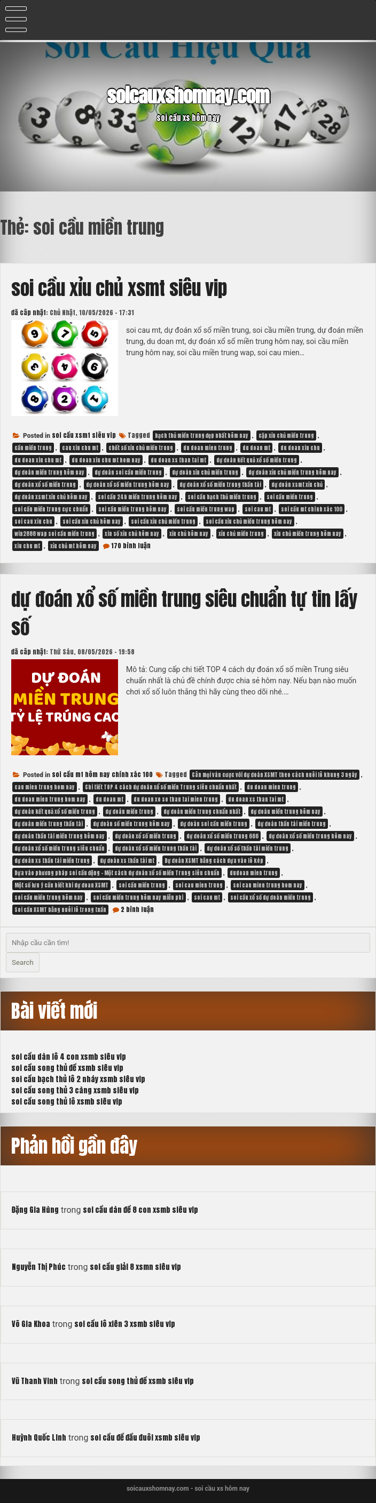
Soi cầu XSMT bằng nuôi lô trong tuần (60, 910)
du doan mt (256, 448)
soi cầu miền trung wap (205, 509)
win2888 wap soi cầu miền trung (54, 534)
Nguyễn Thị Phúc (39, 1267)
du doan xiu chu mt (37, 460)
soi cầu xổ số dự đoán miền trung (270, 897)
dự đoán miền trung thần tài (48, 824)
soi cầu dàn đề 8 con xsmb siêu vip (140, 1210)
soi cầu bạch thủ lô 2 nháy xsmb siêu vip (78, 1079)
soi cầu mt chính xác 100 (311, 509)
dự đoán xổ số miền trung (45, 485)
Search (23, 962)
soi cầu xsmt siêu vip (84, 435)
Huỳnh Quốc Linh (39, 1437)
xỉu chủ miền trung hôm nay (307, 534)
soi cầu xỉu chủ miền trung (163, 521)
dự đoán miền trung (129, 812)
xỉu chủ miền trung (241, 534)
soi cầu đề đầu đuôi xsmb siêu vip (145, 1437)
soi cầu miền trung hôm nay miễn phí (138, 897)
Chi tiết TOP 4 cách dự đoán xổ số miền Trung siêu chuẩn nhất (161, 787)
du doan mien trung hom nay (49, 799)
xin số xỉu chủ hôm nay (132, 534)
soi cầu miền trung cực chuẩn (51, 509)
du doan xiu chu (300, 448)
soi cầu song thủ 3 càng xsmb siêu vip (75, 1090)
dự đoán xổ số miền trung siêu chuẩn (59, 848)
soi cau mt (258, 509)
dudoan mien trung (254, 873)
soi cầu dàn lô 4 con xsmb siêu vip (68, 1056)
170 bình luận (131, 545)
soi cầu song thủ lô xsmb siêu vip (66, 1101)
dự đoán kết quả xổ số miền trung (256, 460)
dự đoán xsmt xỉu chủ (297, 485)
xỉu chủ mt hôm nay (73, 546)
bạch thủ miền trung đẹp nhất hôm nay (201, 435)
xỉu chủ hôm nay (188, 534)
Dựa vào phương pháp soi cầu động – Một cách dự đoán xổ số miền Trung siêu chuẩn (117, 873)
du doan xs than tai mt (178, 460)
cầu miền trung (33, 448)
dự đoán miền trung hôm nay (49, 472)
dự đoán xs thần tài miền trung (52, 861)
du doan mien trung (207, 448)
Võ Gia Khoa (31, 1324)
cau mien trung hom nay (44, 787)
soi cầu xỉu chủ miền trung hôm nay (249, 521)
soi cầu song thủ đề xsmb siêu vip (67, 1068)
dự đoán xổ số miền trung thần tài (220, 485)
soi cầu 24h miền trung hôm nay (137, 497)
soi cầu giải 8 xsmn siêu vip (135, 1267)
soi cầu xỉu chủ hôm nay (91, 521)
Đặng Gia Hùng (35, 1210)
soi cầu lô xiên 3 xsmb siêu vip (124, 1324)
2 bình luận (137, 909)
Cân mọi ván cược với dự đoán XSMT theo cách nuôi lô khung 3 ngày (274, 775)
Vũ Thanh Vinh (35, 1381)
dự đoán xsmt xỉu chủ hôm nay (51, 497)
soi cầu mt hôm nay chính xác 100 (102, 774)
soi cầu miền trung (290, 497)
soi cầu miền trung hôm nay (132, 509)
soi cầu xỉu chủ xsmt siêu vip (119, 288)
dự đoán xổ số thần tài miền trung (247, 848)
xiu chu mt (27, 546)
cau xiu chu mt (80, 448)
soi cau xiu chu (33, 521)
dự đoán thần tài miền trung (291, 824)
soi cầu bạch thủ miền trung (221, 497)
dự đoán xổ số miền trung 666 (222, 836)
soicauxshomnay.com (188, 96)
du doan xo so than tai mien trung (176, 799)
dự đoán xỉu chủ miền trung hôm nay (292, 472)
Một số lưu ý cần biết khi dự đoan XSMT (61, 885)
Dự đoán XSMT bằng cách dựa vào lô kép (213, 861)
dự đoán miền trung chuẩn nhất (201, 812)
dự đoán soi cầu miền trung (128, 472)
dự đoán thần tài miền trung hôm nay (59, 836)
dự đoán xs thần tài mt (127, 861)
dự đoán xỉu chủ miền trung (205, 472)
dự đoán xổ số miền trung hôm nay (127, 485)
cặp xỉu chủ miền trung (286, 435)
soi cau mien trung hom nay (267, 885)
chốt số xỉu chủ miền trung (140, 448)
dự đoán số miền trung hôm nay (131, 824)
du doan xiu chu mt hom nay (106, 460)
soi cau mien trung (199, 885)
